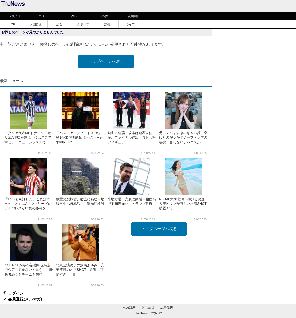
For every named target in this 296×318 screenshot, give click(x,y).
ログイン (16, 293)
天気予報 (14, 16)
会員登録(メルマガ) (25, 299)
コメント (44, 16)
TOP (12, 24)
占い (74, 16)
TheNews (141, 313)
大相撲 (104, 16)
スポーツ (83, 24)
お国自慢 (36, 24)
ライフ (130, 24)
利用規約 (129, 307)
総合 (59, 24)
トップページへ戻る (106, 61)
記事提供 (166, 307)
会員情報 (133, 16)
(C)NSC (156, 313)
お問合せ (148, 307)
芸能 (107, 24)
